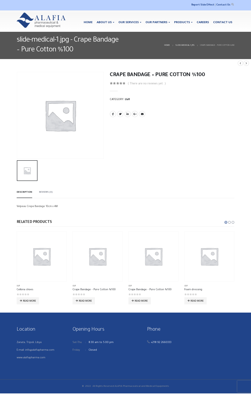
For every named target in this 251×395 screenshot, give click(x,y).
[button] (226, 222)
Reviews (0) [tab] (46, 192)
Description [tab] (24, 192)
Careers (203, 22)
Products (182, 22)
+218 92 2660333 (161, 344)
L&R (127, 99)
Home (88, 22)
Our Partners (156, 22)
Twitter (120, 114)
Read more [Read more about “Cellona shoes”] (29, 300)
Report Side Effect (202, 5)
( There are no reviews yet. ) (147, 84)
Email (142, 114)
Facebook (113, 114)
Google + (135, 114)
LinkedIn (128, 114)
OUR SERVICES (128, 22)
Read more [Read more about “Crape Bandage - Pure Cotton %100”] (85, 300)
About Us (104, 22)
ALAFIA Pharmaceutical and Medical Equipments (142, 388)
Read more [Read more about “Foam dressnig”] (197, 300)
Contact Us (223, 5)
